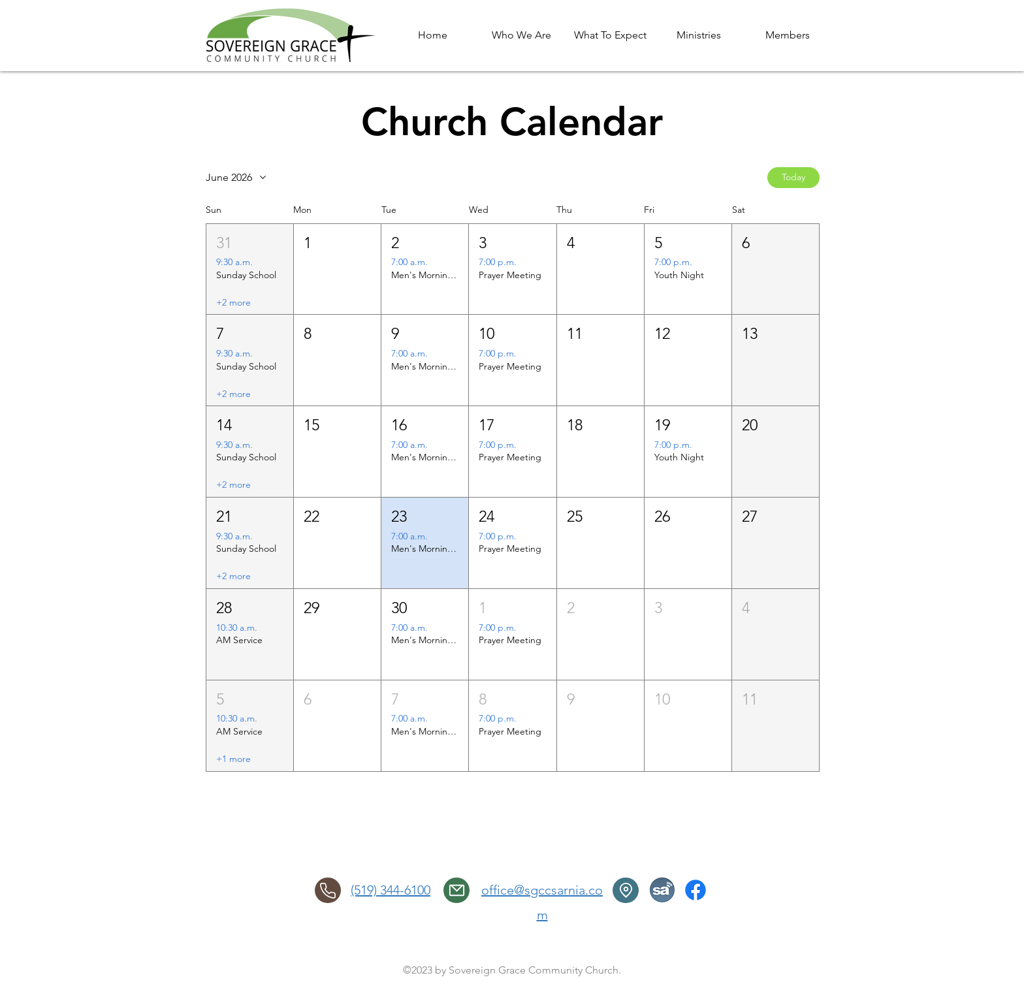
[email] (456, 890)
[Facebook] (695, 890)
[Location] (626, 890)
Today (793, 177)
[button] (250, 269)
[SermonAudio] (662, 890)
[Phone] (328, 890)
